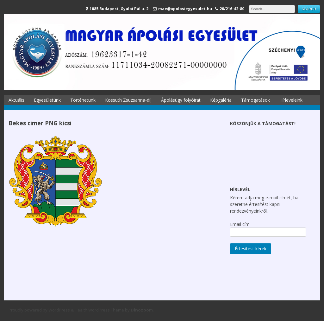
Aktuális (16, 100)
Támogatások (255, 100)
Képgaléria (221, 100)
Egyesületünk (47, 100)
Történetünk (83, 100)
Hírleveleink (290, 100)
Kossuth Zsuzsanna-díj (128, 100)
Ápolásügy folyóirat (181, 100)
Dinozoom (142, 310)
